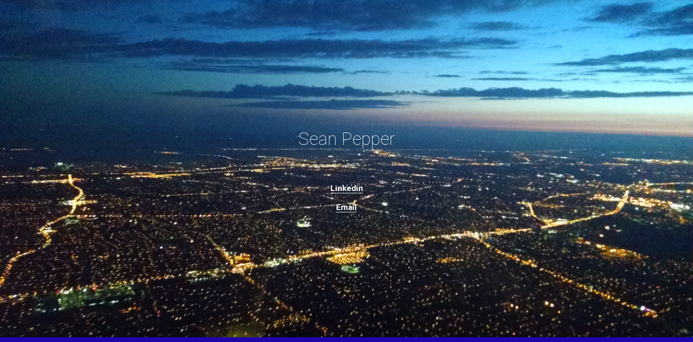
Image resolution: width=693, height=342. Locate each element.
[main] (346, 139)
